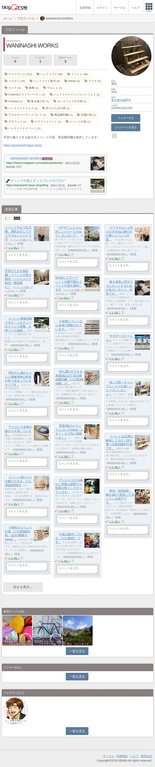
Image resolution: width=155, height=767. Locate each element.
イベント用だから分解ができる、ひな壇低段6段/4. (18, 481)
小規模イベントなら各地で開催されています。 (68, 325)
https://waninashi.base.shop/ (22, 145)
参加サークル (65, 60)
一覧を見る (77, 651)
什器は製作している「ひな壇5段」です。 (68, 538)
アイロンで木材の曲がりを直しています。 (18, 430)
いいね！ (14, 247)
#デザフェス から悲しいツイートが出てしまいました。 (68, 231)
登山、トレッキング (78, 644)
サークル (108, 756)
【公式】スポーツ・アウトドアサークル (47, 642)
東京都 (115, 100)
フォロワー (40, 60)
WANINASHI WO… (79, 250)
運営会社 (146, 756)
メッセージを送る (126, 127)
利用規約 (122, 756)
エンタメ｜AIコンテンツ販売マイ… (15, 722)
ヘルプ (134, 756)
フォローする (126, 118)
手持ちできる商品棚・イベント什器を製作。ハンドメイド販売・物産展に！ (18, 279)
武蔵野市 (125, 100)
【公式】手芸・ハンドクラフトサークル (17, 642)
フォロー (15, 60)
